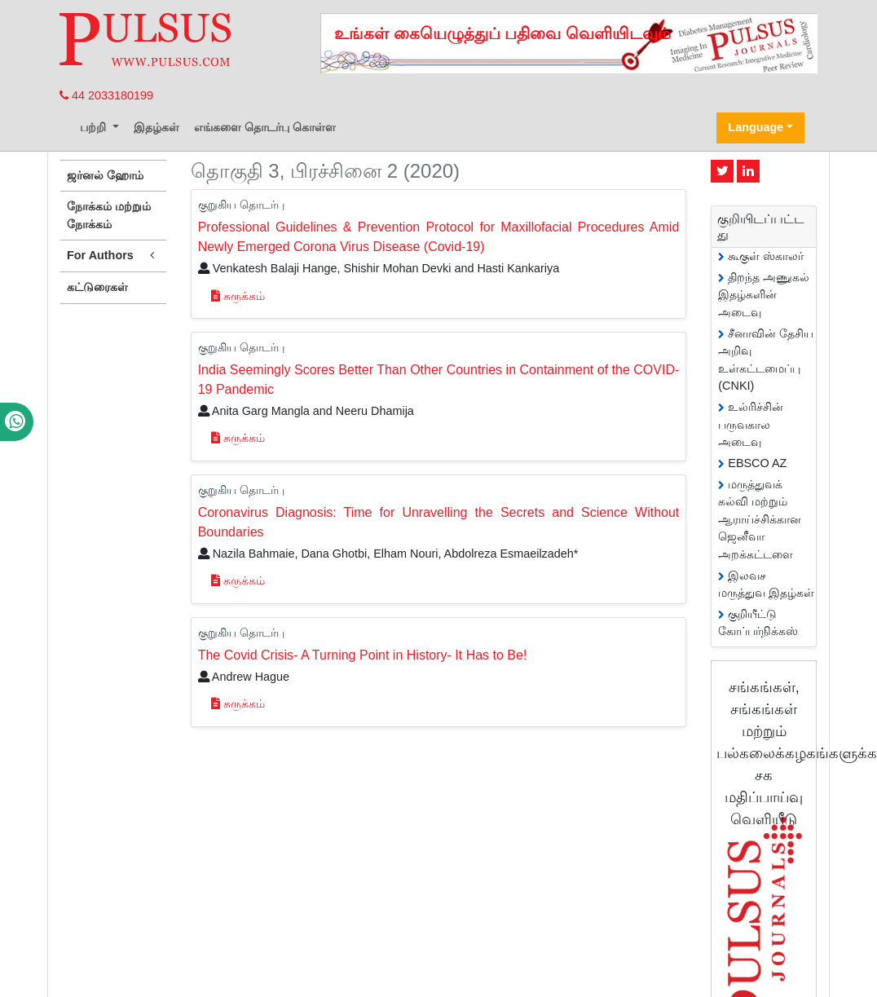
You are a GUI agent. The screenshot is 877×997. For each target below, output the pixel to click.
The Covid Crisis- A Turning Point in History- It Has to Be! (362, 655)
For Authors (113, 255)
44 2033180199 (106, 95)
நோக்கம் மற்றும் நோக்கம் (109, 215)
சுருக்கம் (238, 295)
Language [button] (755, 127)
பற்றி (94, 127)
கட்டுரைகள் (97, 286)
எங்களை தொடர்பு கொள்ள (265, 127)
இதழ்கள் (156, 127)
